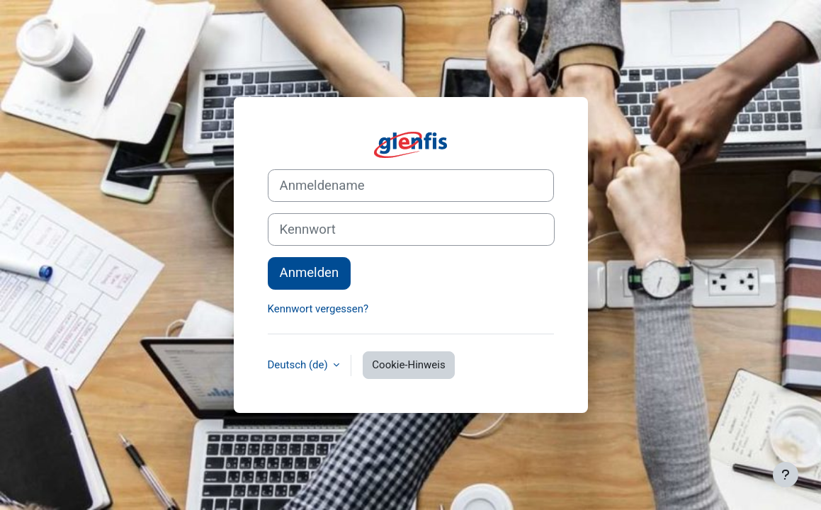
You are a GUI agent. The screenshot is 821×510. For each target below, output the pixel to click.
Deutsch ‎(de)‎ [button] (299, 364)
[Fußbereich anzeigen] (785, 474)
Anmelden (309, 272)
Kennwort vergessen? (318, 308)
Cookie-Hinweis (408, 364)
